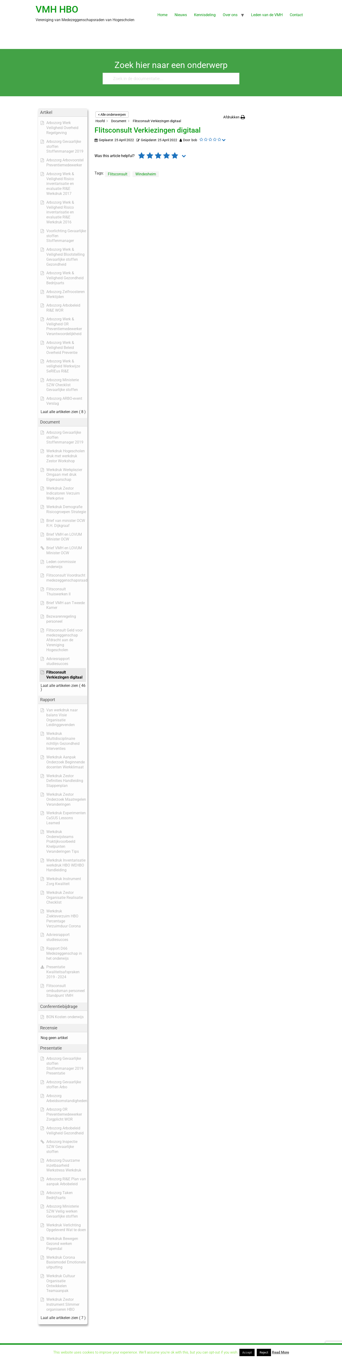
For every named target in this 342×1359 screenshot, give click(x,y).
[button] (234, 117)
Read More (280, 1352)
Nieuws (181, 15)
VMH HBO (57, 9)
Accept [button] (247, 1352)
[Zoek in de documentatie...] (169, 78)
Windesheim (145, 174)
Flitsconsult (117, 174)
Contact (296, 15)
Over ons (230, 15)
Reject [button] (264, 1352)
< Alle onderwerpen (112, 114)
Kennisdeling (205, 15)
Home (162, 15)
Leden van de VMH (267, 15)
